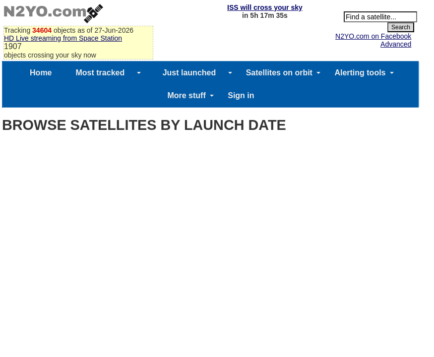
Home (41, 72)
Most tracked (100, 72)
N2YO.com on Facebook (373, 36)
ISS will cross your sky (265, 7)
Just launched (189, 72)
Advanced (395, 44)
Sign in (241, 95)
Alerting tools (359, 72)
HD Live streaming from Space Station (63, 38)
